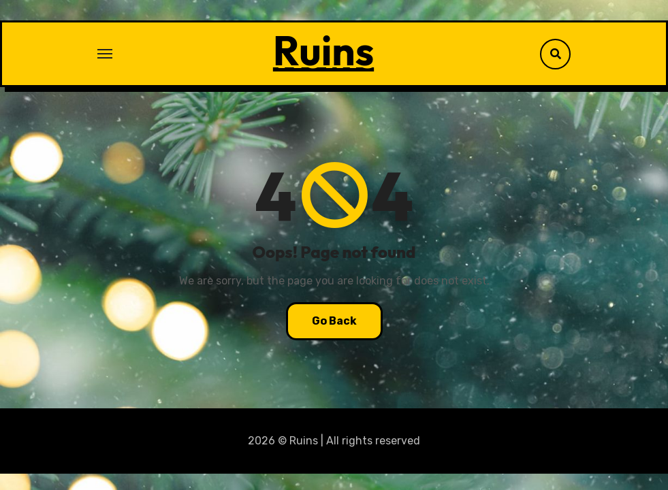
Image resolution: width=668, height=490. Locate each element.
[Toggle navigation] (104, 54)
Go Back (334, 320)
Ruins (323, 50)
